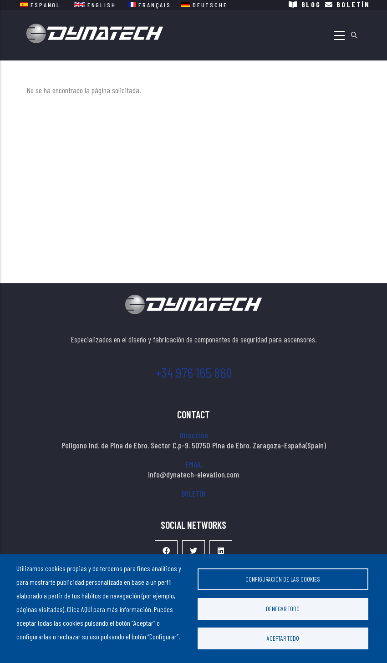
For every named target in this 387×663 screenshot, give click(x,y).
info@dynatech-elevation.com (193, 474)
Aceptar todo (283, 638)
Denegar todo (283, 609)
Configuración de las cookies (282, 579)
